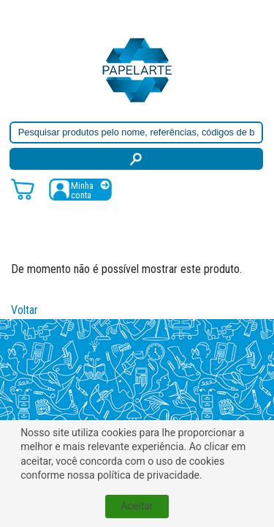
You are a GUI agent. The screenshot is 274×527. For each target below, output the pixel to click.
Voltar (24, 310)
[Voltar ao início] (137, 69)
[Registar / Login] (80, 189)
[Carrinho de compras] (22, 188)
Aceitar (137, 506)
